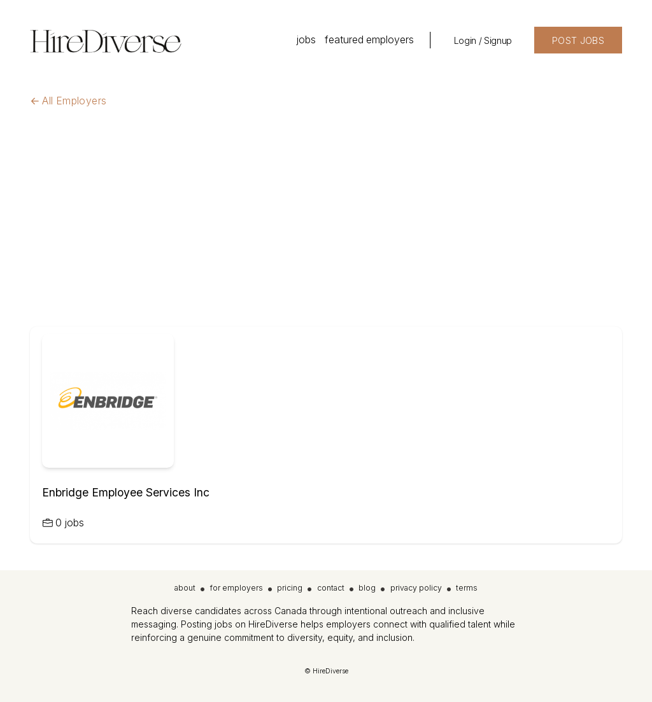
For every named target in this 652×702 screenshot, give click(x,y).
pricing (289, 588)
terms (467, 588)
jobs (306, 40)
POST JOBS (578, 40)
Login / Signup (483, 40)
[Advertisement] (326, 231)
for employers (236, 588)
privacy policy (416, 588)
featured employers (369, 40)
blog (367, 588)
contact (330, 588)
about (184, 588)
